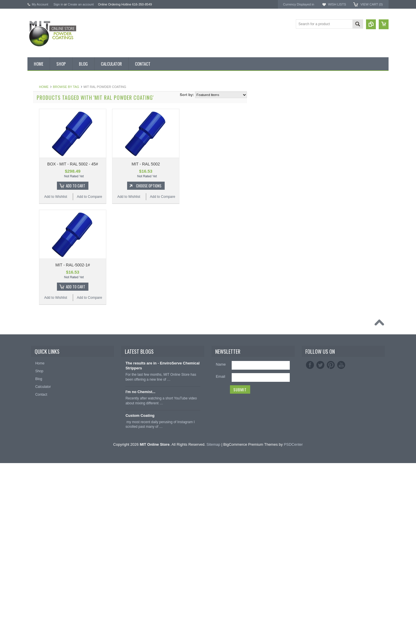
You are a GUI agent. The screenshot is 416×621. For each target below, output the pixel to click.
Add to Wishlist (125, 197)
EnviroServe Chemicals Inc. (345, 127)
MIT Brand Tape (43, 139)
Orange (36, 296)
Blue (34, 207)
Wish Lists (337, 4)
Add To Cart (145, 186)
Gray (34, 286)
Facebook (310, 523)
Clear (35, 246)
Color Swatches (43, 384)
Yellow (35, 364)
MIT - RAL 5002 (215, 164)
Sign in (58, 4)
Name (221, 522)
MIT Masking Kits (44, 158)
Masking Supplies (44, 413)
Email (220, 534)
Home (113, 87)
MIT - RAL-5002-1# (142, 265)
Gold (34, 266)
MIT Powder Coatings (340, 101)
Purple (36, 325)
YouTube (341, 523)
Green (35, 276)
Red (34, 335)
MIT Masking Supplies (340, 112)
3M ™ (327, 122)
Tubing (36, 472)
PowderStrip (332, 132)
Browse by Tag (135, 87)
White (35, 354)
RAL (34, 374)
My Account (40, 4)
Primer (36, 315)
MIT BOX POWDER (46, 129)
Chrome (37, 237)
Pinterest (331, 523)
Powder (36, 178)
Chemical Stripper (44, 168)
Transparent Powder (46, 403)
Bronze (36, 217)
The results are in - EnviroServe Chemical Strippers (162, 523)
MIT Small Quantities (47, 188)
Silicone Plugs (41, 462)
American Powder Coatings (345, 107)
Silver (35, 344)
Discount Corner (43, 119)
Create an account (81, 4)
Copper (36, 256)
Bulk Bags (38, 99)
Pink (34, 305)
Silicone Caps (41, 423)
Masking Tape (41, 452)
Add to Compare (158, 197)
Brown (35, 227)
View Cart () (372, 4)
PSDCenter (293, 602)
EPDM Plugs (40, 443)
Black (35, 198)
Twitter (320, 523)
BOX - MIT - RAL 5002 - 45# (142, 164)
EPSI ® (328, 117)
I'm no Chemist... (140, 550)
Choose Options (218, 186)
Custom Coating (139, 573)
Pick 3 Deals (40, 148)
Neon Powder (41, 394)
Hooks (35, 433)
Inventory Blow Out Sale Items (54, 109)
